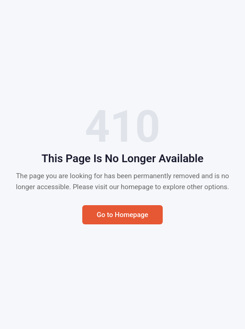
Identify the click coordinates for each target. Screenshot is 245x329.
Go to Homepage (123, 215)
